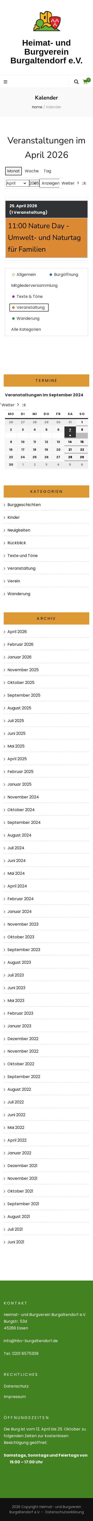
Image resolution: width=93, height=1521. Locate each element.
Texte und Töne (22, 555)
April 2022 (17, 1140)
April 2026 (17, 632)
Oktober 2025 (20, 682)
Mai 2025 (16, 746)
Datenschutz (16, 1386)
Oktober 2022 (20, 1064)
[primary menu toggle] (6, 82)
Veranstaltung (21, 568)
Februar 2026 (20, 644)
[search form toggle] (76, 82)
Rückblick (16, 543)
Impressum (15, 1397)
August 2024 (19, 835)
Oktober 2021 (20, 1191)
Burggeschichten (24, 505)
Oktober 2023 (20, 937)
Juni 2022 (16, 1115)
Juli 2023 (15, 975)
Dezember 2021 (22, 1166)
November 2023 (22, 924)
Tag (47, 171)
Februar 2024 (20, 899)
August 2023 (19, 962)
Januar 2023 (19, 1026)
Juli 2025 (15, 721)
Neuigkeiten (18, 530)
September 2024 (24, 822)
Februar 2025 (20, 771)
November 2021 (22, 1178)
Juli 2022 (15, 1102)
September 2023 (23, 950)
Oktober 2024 (21, 810)
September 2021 (23, 1204)
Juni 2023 (16, 988)
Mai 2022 (15, 1127)
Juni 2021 (15, 1242)
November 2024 (23, 797)
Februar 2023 (20, 1013)
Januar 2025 (19, 784)
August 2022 (19, 1089)
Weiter (71, 183)
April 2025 (17, 759)
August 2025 (19, 708)
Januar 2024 (19, 911)
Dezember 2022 (22, 1039)
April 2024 (17, 886)
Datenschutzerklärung (64, 1512)
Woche (32, 171)
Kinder (13, 517)
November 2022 (22, 1051)
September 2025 (23, 695)
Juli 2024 (15, 848)
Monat (13, 171)
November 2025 (23, 670)
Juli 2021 (15, 1229)
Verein (13, 581)
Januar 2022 (19, 1153)
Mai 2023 (15, 1000)
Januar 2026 (19, 657)
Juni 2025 (16, 733)
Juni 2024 (16, 861)
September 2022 (23, 1077)
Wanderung (18, 594)
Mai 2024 (16, 873)
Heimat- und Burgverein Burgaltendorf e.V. (46, 51)
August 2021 (18, 1216)
